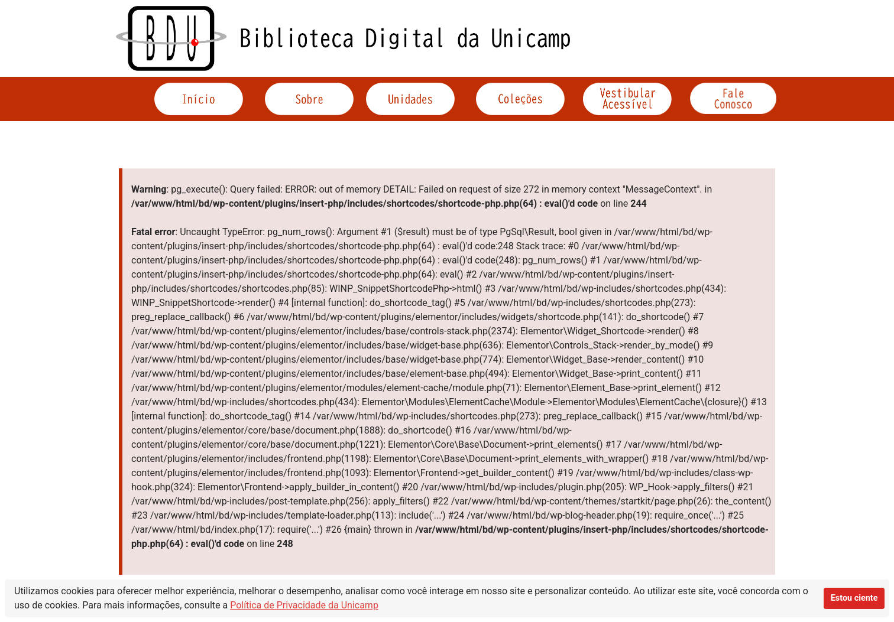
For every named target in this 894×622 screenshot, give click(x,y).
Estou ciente (854, 598)
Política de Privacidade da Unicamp (304, 605)
